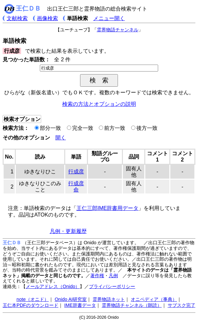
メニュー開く (109, 18)
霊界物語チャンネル (117, 29)
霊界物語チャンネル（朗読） (132, 305)
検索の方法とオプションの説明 (99, 104)
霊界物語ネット (109, 299)
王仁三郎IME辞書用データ (107, 208)
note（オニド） (32, 299)
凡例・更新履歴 (68, 231)
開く (60, 137)
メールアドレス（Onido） (53, 286)
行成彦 (76, 171)
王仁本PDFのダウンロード (30, 305)
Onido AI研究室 (71, 299)
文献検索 (17, 18)
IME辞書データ (80, 305)
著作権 (97, 275)
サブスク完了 (181, 305)
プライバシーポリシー (112, 286)
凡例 (113, 275)
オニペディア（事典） (154, 299)
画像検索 (47, 18)
